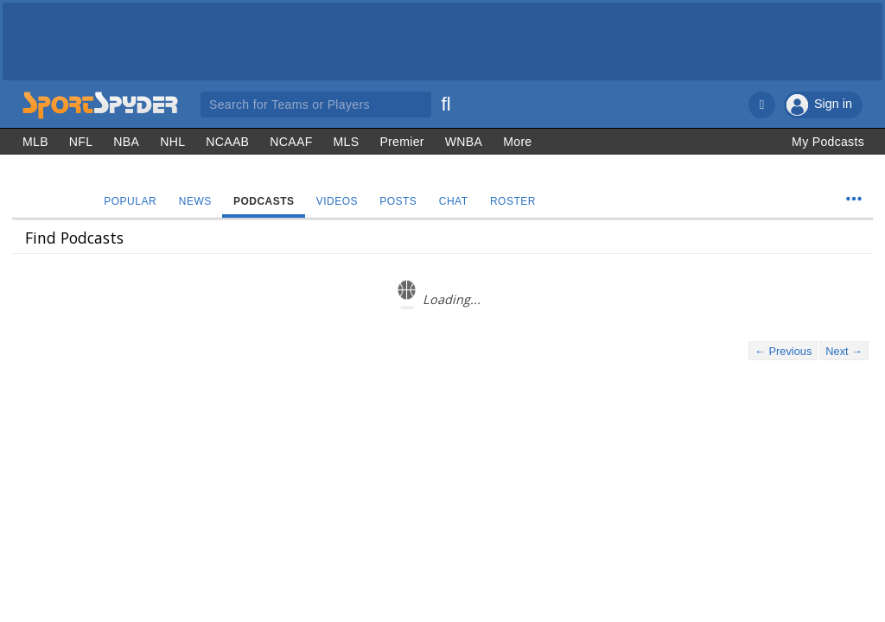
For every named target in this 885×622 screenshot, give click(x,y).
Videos (339, 201)
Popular (131, 201)
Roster (518, 201)
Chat (458, 201)
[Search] (446, 102)
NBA (126, 142)
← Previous (783, 351)
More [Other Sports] (517, 142)
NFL (81, 142)
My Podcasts (828, 142)
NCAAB (227, 142)
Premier (401, 142)
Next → (844, 351)
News (196, 201)
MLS (347, 142)
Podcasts (265, 201)
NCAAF (291, 142)
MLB (35, 142)
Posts (401, 201)
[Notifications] (761, 105)
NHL (172, 142)
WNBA (463, 142)
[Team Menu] (854, 199)
